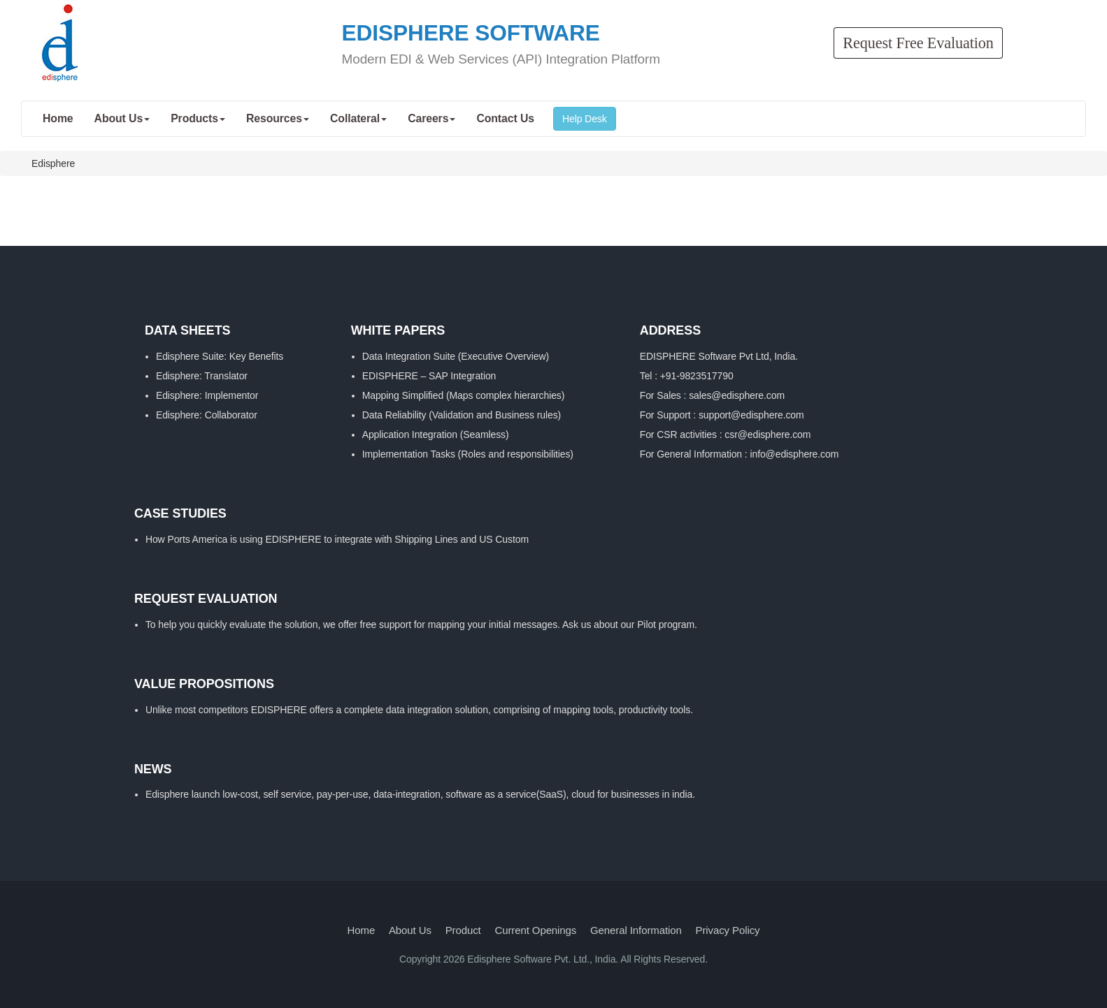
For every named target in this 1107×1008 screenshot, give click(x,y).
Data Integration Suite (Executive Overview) (455, 356)
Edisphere (53, 163)
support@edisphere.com (751, 415)
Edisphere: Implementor (207, 395)
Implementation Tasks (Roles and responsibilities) (467, 454)
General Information (636, 930)
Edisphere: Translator (202, 375)
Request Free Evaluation (918, 43)
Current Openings (535, 930)
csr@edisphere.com (767, 434)
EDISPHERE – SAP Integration (429, 375)
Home (362, 930)
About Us (410, 930)
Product (463, 930)
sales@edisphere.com (737, 395)
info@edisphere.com (794, 454)
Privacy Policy (728, 930)
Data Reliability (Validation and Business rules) (461, 415)
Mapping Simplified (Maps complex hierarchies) (463, 395)
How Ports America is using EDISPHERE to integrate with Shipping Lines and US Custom (337, 539)
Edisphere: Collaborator (206, 415)
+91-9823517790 (697, 375)
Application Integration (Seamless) (435, 434)
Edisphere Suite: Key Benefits (219, 356)
